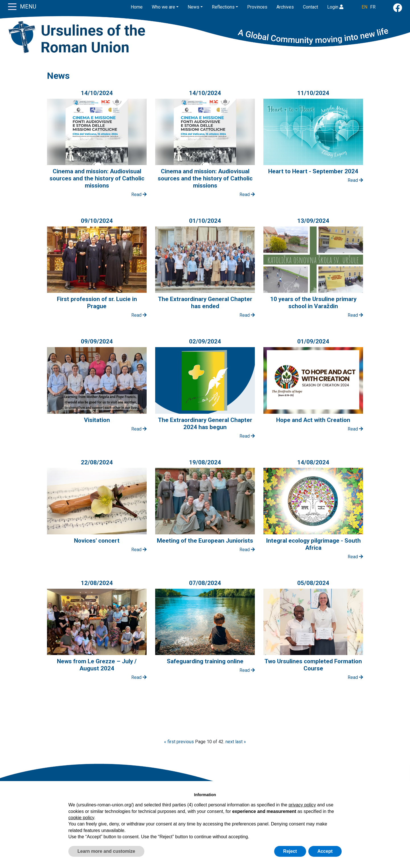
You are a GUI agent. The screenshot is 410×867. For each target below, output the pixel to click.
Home (137, 7)
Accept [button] (325, 851)
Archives (285, 7)
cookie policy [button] (81, 817)
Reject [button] (290, 851)
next (230, 741)
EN (364, 7)
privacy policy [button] (302, 804)
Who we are (163, 7)
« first (169, 741)
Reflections (223, 7)
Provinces (257, 7)
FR (373, 7)
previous (185, 741)
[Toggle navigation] (12, 6)
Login (335, 7)
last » (240, 741)
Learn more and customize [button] (106, 851)
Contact (310, 7)
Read (139, 194)
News (193, 7)
